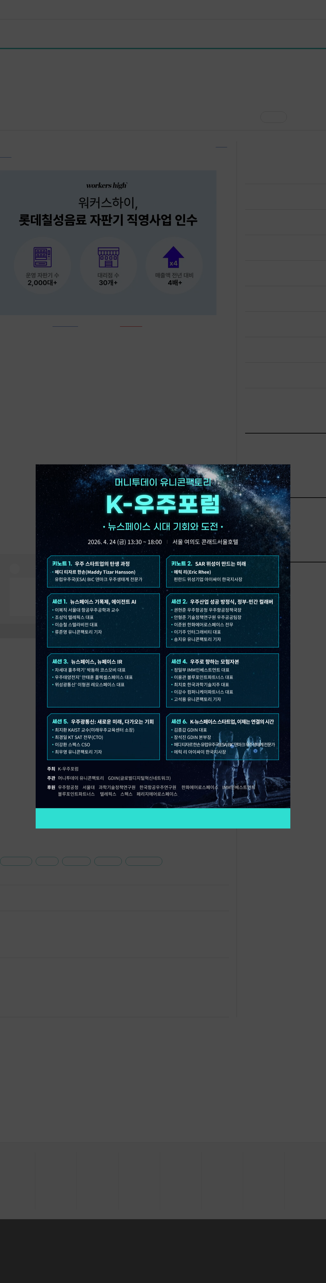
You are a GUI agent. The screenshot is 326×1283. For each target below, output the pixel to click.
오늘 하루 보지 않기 (57, 458)
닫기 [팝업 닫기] (285, 458)
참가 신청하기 (163, 818)
